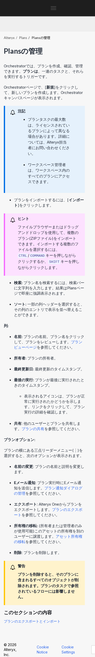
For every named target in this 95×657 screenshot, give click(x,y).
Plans (23, 38)
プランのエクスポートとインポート (32, 621)
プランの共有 (33, 428)
